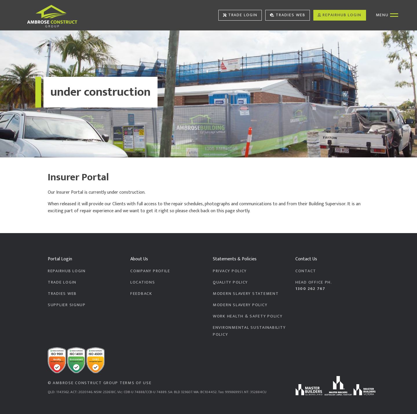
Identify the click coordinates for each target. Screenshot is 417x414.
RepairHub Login (339, 15)
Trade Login (240, 15)
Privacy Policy (230, 271)
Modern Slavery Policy (240, 305)
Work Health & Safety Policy (248, 316)
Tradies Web (288, 15)
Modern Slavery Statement (246, 293)
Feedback (141, 293)
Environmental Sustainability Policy (249, 331)
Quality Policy (230, 282)
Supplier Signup (67, 305)
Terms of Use (136, 383)
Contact (305, 271)
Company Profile (150, 271)
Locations (142, 282)
